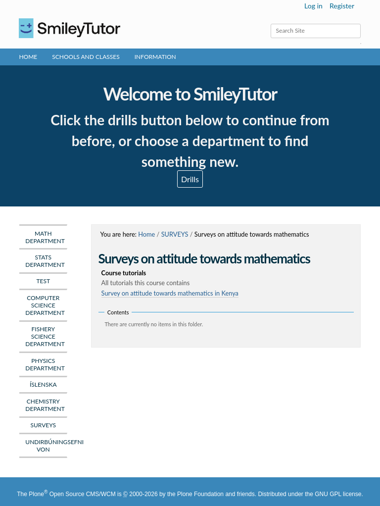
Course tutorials (227, 278)
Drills (190, 179)
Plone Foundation (200, 494)
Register (342, 5)
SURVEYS (175, 234)
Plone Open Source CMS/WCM (72, 494)
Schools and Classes (86, 56)
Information (155, 56)
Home (28, 56)
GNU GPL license (338, 494)
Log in (313, 5)
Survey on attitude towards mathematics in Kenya (169, 293)
